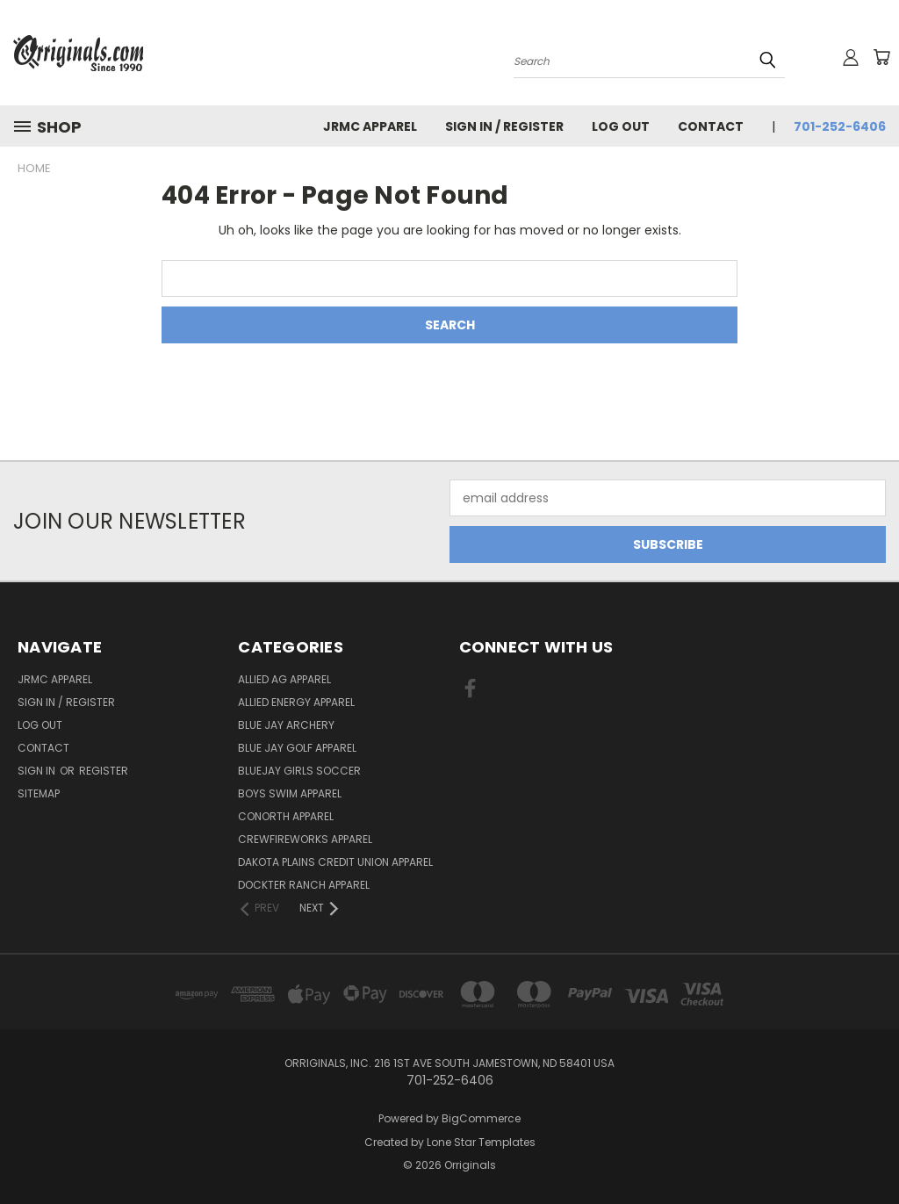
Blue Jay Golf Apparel (297, 747)
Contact (711, 126)
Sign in (38, 770)
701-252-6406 (840, 126)
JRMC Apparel (370, 126)
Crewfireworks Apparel (305, 839)
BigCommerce (481, 1118)
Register (103, 770)
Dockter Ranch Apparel (304, 884)
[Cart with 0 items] (881, 57)
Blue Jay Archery (286, 724)
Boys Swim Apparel (290, 793)
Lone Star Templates (481, 1142)
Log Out (621, 126)
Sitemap (39, 793)
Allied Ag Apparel (284, 679)
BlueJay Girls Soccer (299, 770)
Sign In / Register (504, 126)
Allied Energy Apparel (296, 702)
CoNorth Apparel (286, 816)
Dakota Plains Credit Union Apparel (335, 861)
